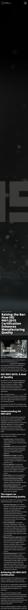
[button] (25, 3)
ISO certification (19, 394)
